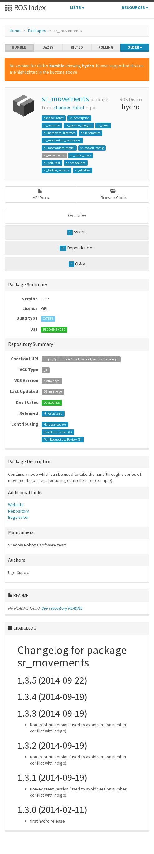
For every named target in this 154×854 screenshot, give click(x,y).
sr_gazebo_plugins (78, 125)
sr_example (52, 125)
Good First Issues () (58, 432)
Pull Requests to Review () (63, 439)
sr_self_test (52, 163)
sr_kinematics (90, 133)
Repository (18, 511)
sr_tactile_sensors (56, 170)
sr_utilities (82, 170)
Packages (37, 30)
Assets (77, 232)
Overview (77, 215)
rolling (105, 47)
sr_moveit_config (92, 148)
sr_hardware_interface (59, 133)
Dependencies (77, 248)
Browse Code (113, 194)
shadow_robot (69, 108)
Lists (77, 7)
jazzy (48, 47)
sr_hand (103, 125)
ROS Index (25, 7)
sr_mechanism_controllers (62, 140)
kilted (77, 47)
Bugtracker (18, 517)
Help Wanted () (55, 424)
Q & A (77, 264)
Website (16, 505)
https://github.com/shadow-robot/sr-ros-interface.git (81, 359)
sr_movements (65, 98)
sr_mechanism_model (59, 148)
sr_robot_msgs (80, 155)
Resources (135, 7)
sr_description (79, 118)
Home (15, 30)
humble (19, 47)
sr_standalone (76, 163)
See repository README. (62, 608)
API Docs (41, 194)
